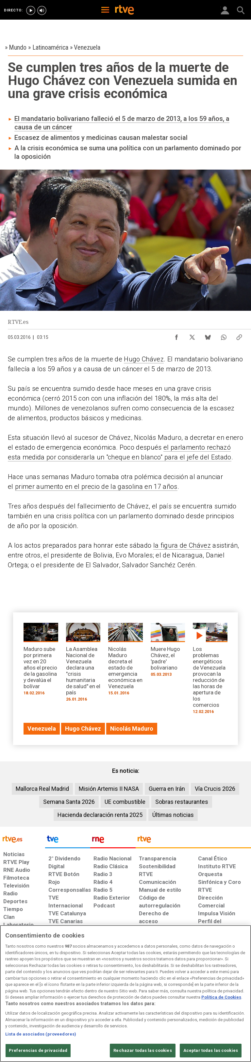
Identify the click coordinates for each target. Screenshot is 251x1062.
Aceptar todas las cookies (210, 1050)
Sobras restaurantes (181, 801)
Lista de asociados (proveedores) (40, 1034)
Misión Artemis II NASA (109, 788)
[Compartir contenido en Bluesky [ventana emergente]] (208, 335)
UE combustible (125, 801)
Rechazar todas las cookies (142, 1050)
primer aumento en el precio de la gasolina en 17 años (96, 486)
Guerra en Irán (167, 788)
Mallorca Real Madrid (42, 788)
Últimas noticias (173, 814)
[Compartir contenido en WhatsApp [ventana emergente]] (223, 335)
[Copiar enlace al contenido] (239, 335)
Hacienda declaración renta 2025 (100, 814)
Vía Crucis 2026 (215, 788)
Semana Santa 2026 (69, 801)
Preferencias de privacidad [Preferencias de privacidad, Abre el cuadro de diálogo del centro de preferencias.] (38, 1050)
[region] (125, 993)
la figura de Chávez (182, 545)
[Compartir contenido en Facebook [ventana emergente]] (176, 335)
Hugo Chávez (144, 359)
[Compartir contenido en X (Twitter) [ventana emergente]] (192, 335)
